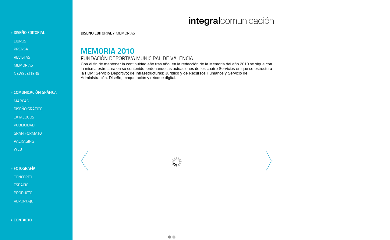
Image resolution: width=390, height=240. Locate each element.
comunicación (247, 20)
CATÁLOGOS (24, 117)
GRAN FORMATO (28, 134)
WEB (18, 149)
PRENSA (21, 49)
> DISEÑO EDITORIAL (28, 33)
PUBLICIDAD (24, 125)
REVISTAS (22, 58)
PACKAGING (24, 142)
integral (204, 20)
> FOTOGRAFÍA (23, 169)
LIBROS (20, 41)
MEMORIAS (23, 65)
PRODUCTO (23, 193)
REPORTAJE (23, 201)
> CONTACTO (21, 220)
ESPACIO (21, 185)
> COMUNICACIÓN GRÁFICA (34, 93)
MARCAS (21, 101)
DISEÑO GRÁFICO (28, 109)
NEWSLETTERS (26, 74)
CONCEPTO (23, 177)
